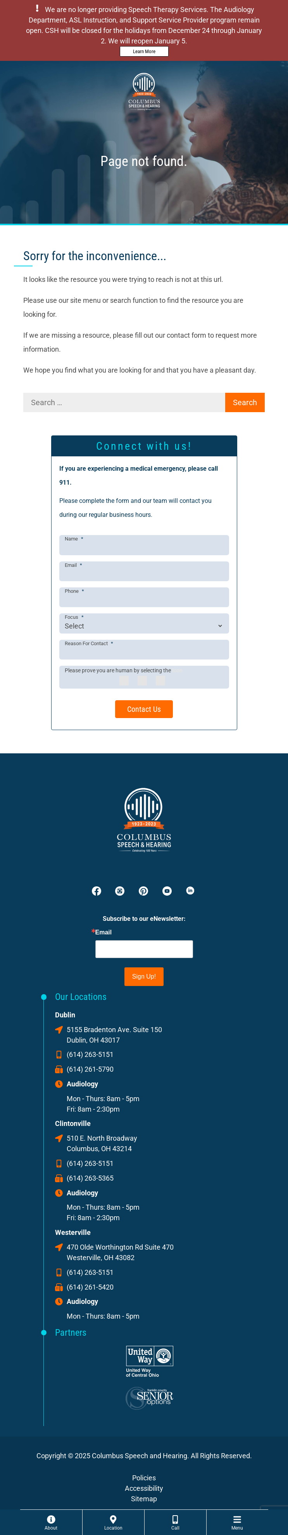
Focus (74, 617)
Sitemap (144, 1499)
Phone (74, 591)
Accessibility (144, 1488)
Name (74, 539)
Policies (144, 1478)
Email (73, 565)
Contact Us (144, 709)
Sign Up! (144, 976)
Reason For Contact (89, 643)
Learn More (144, 51)
